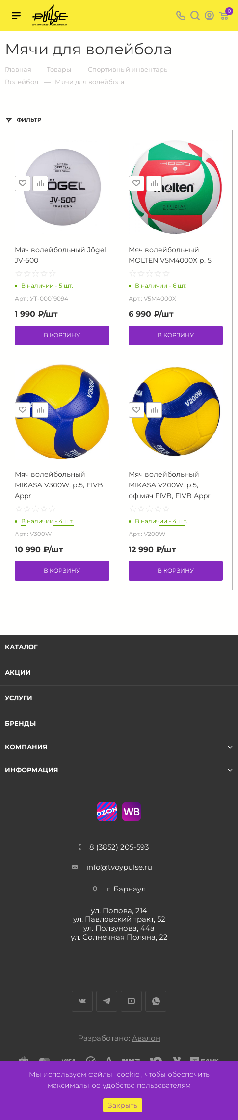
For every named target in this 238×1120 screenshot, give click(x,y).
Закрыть (122, 1105)
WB (131, 811)
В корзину (62, 335)
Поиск (195, 15)
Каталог (21, 647)
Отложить (22, 183)
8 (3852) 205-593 (119, 847)
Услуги (18, 698)
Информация (31, 770)
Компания (26, 747)
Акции (18, 672)
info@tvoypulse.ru (119, 867)
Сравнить (40, 183)
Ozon (107, 811)
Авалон (146, 1038)
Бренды (20, 723)
